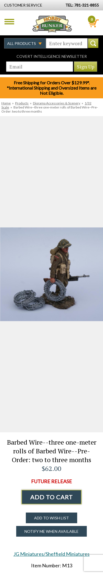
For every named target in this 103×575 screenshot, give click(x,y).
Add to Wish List (51, 518)
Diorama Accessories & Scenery (56, 103)
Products (22, 103)
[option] (51, 274)
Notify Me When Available (51, 531)
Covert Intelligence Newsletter (51, 56)
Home (6, 103)
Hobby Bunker (52, 24)
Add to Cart (51, 497)
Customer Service (23, 5)
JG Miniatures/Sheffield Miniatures (51, 554)
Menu (9, 21)
